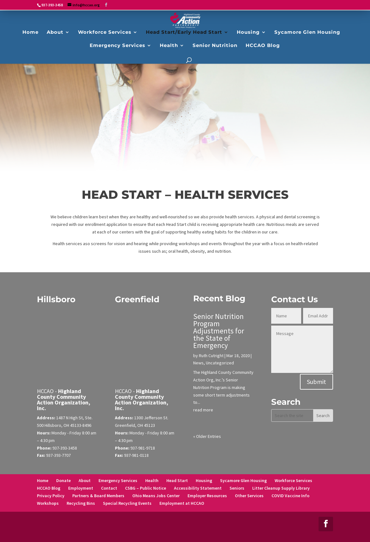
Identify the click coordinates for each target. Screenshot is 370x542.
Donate (63, 480)
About (85, 480)
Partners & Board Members (98, 495)
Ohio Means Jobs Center (156, 495)
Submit (316, 382)
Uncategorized (220, 363)
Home (42, 480)
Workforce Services (293, 480)
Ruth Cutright (211, 355)
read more (203, 410)
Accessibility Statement (198, 488)
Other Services (249, 495)
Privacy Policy (50, 495)
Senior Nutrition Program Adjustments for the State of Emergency (218, 331)
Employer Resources (207, 495)
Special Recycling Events (127, 503)
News (198, 363)
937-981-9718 (142, 448)
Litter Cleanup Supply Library (281, 488)
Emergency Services (117, 480)
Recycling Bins (81, 503)
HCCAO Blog (48, 488)
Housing (204, 480)
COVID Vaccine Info (290, 495)
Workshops (48, 503)
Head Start (177, 480)
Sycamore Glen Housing (243, 480)
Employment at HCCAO (181, 503)
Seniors (237, 488)
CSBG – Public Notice (145, 488)
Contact (109, 488)
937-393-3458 (64, 448)
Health (151, 480)
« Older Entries (207, 436)
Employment (80, 488)
